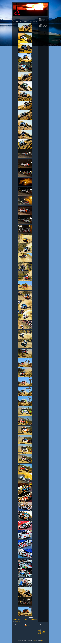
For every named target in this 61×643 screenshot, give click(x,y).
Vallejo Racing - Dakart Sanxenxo (43, 19)
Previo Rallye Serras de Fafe (41, 632)
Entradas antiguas (34, 619)
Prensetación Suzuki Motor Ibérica (43, 27)
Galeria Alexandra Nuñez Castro (43, 26)
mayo (39, 629)
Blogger (42, 640)
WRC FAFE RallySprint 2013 (42, 28)
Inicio (26, 619)
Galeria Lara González (42, 29)
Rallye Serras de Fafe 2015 (18, 19)
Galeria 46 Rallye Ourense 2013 (43, 25)
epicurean (34, 640)
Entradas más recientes (16, 619)
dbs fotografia (28, 625)
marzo (39, 630)
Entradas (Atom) (18, 621)
